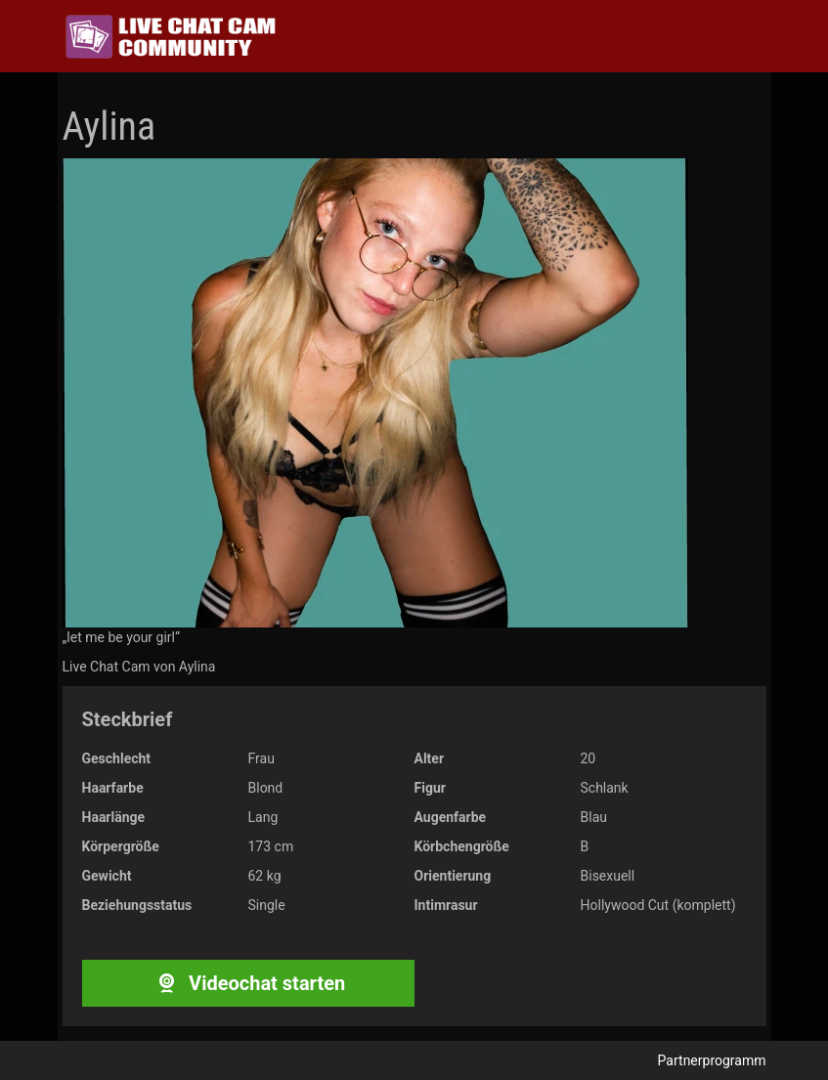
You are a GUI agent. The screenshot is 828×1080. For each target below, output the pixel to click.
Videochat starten (248, 983)
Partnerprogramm (712, 1060)
